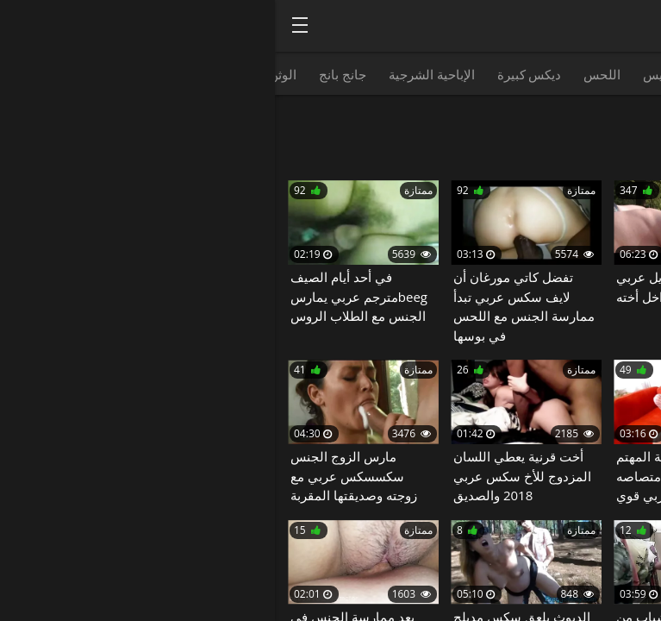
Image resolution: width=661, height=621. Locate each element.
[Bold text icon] (25, 25)
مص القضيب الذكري (512, 74)
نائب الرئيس (401, 74)
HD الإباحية (619, 74)
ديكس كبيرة (254, 74)
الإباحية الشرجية (157, 74)
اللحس (327, 74)
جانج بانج (67, 74)
